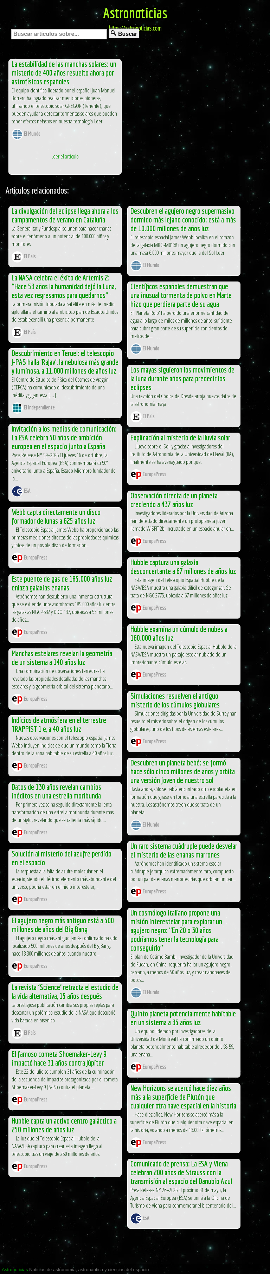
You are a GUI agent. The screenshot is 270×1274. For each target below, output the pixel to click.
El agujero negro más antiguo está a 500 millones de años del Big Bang (63, 924)
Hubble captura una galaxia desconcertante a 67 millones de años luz (183, 566)
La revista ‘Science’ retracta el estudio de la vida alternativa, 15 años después (65, 991)
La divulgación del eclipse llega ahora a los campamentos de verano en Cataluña (65, 215)
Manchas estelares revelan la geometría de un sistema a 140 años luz (62, 657)
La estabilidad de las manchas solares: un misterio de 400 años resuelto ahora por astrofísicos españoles (64, 72)
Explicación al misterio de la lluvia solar (180, 437)
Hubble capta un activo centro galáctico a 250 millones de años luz (64, 1125)
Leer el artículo (65, 156)
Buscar (124, 33)
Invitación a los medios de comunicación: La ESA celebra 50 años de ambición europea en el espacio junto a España (64, 437)
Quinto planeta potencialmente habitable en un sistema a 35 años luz (183, 1018)
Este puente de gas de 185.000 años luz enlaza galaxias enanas (62, 583)
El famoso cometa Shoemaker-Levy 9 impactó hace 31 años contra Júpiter (59, 1058)
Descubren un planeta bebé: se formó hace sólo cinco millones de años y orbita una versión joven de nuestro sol (182, 771)
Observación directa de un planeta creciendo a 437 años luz (174, 500)
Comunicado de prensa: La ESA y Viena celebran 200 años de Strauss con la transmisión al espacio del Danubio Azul (181, 1172)
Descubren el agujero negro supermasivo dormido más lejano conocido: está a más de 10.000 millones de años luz (183, 219)
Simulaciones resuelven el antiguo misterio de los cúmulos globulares (175, 700)
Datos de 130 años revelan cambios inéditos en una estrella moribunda (56, 791)
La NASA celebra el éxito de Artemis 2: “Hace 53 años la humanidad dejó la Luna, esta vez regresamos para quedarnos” (64, 286)
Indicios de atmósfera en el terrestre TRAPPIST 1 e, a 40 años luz (59, 724)
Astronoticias (135, 12)
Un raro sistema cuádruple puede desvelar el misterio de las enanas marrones (183, 850)
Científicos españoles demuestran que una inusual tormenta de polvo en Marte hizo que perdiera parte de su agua (181, 295)
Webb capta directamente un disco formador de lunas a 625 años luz (56, 516)
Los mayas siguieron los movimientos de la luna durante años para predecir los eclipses (182, 378)
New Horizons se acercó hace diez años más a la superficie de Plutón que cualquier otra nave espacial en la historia (183, 1097)
